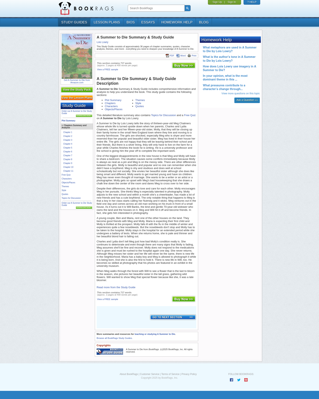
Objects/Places (68, 182)
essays (148, 22)
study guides (74, 22)
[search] (156, 8)
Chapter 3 (67, 140)
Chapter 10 (68, 167)
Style (64, 190)
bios (131, 22)
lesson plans (107, 22)
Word (181, 55)
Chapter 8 (67, 159)
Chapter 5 (67, 148)
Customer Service (149, 374)
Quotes (65, 194)
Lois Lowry (102, 42)
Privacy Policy (189, 374)
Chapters (110, 103)
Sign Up (217, 1)
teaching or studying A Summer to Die (154, 334)
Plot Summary (68, 121)
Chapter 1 (67, 132)
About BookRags (129, 374)
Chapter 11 (68, 171)
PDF (170, 55)
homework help (176, 22)
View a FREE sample (107, 69)
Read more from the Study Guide (116, 287)
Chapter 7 (67, 155)
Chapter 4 (67, 144)
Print (192, 55)
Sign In (232, 1)
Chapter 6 (67, 152)
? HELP (252, 1)
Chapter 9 (67, 163)
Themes (65, 186)
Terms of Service (170, 374)
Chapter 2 (67, 136)
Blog (204, 22)
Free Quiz (66, 175)
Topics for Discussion (71, 198)
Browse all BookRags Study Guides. (115, 338)
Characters (67, 179)
